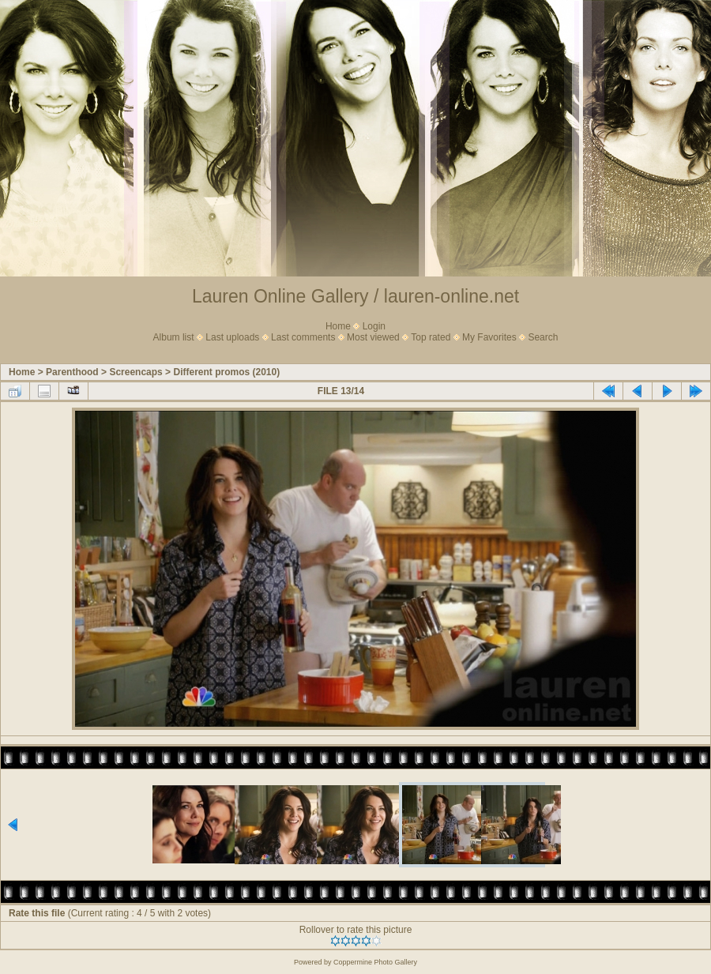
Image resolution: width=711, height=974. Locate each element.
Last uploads (232, 337)
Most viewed (373, 337)
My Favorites (489, 337)
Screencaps (135, 372)
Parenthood (72, 372)
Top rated (430, 337)
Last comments (303, 337)
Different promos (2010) (226, 372)
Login (374, 326)
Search (543, 337)
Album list (173, 337)
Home (338, 326)
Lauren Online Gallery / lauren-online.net (355, 296)
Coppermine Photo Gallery (375, 962)
